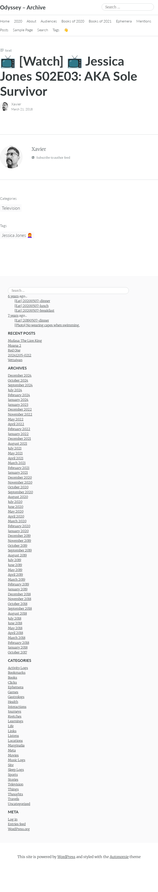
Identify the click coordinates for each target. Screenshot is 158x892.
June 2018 (15, 623)
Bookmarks (17, 673)
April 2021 (15, 458)
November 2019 (19, 541)
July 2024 (15, 390)
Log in (12, 819)
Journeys (14, 712)
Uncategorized (19, 804)
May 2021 (15, 453)
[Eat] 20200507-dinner (32, 301)
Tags (56, 30)
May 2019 (15, 570)
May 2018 (15, 628)
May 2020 (15, 511)
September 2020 (20, 492)
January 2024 (18, 400)
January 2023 (18, 405)
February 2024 (19, 395)
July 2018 (14, 618)
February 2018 (18, 643)
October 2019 (17, 546)
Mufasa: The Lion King (25, 341)
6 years (13, 296)
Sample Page (23, 30)
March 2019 (16, 580)
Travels (13, 799)
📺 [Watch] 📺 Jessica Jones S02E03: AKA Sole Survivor (68, 75)
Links (12, 731)
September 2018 (20, 609)
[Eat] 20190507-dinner (31, 320)
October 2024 (18, 380)
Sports (13, 775)
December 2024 (20, 376)
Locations (15, 741)
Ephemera (124, 21)
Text (8, 50)
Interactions (17, 707)
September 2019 (20, 550)
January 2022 (18, 434)
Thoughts (15, 794)
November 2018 (19, 599)
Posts (4, 30)
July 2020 (15, 502)
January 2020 (18, 531)
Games (13, 692)
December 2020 (20, 478)
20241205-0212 (19, 355)
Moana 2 (14, 346)
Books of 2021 (100, 21)
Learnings (15, 721)
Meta (12, 750)
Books (12, 678)
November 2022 (20, 414)
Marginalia (16, 745)
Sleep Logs (16, 770)
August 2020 (18, 497)
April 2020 (16, 516)
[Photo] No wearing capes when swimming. (47, 325)
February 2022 (19, 429)
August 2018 (17, 614)
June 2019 (15, 565)
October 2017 (17, 652)
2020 (18, 21)
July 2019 (14, 560)
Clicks (12, 683)
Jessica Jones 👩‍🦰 (17, 235)
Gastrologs (16, 697)
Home (4, 21)
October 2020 (18, 487)
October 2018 (17, 604)
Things (13, 789)
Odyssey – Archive (23, 7)
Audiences (49, 21)
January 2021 (18, 473)
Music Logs (16, 760)
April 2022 (16, 424)
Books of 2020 (72, 21)
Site (11, 765)
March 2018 (16, 638)
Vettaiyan (15, 360)
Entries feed (17, 824)
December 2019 (19, 536)
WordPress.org (19, 829)
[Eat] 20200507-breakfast (34, 311)
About (31, 21)
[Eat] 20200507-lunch (31, 306)
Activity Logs (18, 668)
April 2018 (15, 633)
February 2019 (18, 584)
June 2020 (15, 507)
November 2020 (20, 482)
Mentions (143, 21)
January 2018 (18, 647)
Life (11, 726)
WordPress (66, 856)
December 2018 (19, 594)
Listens (13, 736)
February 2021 (18, 468)
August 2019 (17, 555)
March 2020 (17, 521)
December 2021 (19, 439)
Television (11, 208)
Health (13, 702)
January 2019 (18, 589)
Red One (14, 350)
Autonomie (119, 856)
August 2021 (17, 444)
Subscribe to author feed (51, 157)
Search (42, 30)
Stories (13, 780)
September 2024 (20, 385)
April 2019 (15, 575)
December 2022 (20, 409)
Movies (13, 755)
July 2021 (14, 448)
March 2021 (17, 463)
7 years (13, 316)
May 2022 (15, 419)
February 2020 (19, 526)
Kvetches (14, 716)
